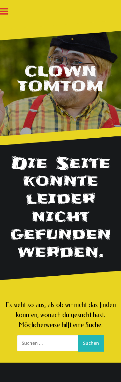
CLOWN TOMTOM (60, 78)
